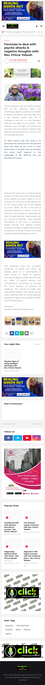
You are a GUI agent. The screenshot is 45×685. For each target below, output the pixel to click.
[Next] (42, 32)
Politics (27, 630)
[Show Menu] (3, 26)
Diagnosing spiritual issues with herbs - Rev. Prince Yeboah (11, 555)
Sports (8, 634)
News (18, 630)
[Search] (42, 26)
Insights (9, 630)
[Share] (39, 61)
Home (6, 40)
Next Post (38, 424)
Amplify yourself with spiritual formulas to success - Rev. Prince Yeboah (11, 527)
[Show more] (31, 333)
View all (37, 344)
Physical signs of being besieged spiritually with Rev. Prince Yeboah (12, 364)
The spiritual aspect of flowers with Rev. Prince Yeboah (20, 32)
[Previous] (39, 32)
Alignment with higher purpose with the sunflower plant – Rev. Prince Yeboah (32, 556)
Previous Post (9, 424)
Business (9, 625)
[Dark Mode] (37, 26)
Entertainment (23, 625)
